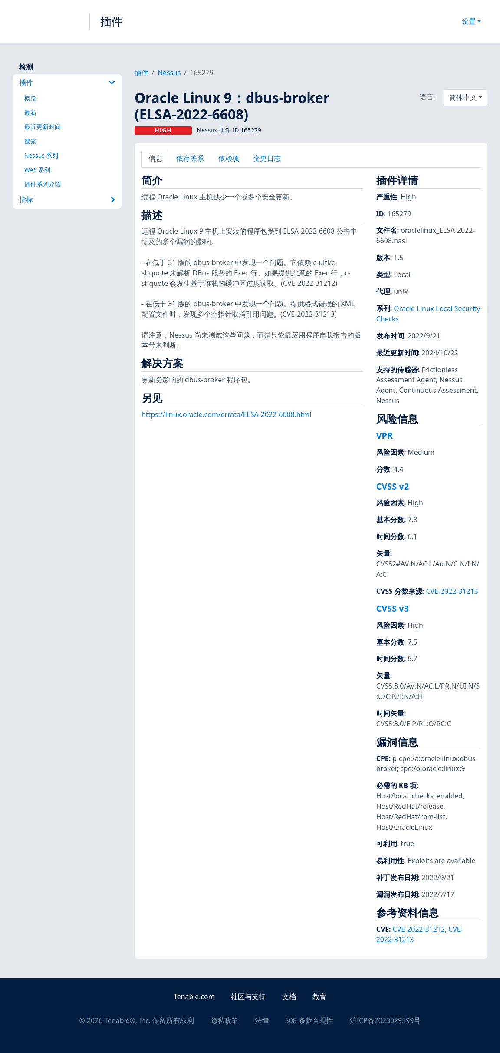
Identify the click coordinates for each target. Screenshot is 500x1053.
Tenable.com (194, 996)
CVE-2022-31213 (452, 591)
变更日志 (267, 158)
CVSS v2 (392, 486)
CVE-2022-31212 (419, 929)
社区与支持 (248, 996)
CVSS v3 (392, 608)
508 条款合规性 (309, 1020)
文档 (289, 996)
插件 (111, 21)
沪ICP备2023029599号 (385, 1020)
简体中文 (463, 97)
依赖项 (228, 158)
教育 (319, 996)
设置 (469, 21)
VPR (384, 435)
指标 (67, 199)
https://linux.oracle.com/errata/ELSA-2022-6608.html (226, 414)
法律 (262, 1020)
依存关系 (190, 158)
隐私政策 (224, 1020)
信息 (155, 158)
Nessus (169, 72)
